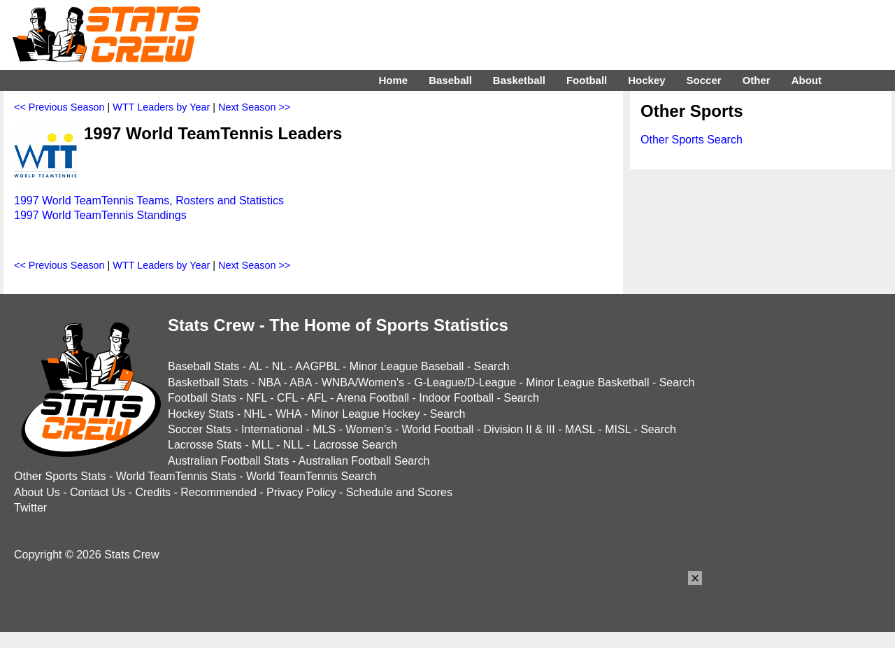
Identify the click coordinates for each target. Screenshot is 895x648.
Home (393, 80)
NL (279, 366)
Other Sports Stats (60, 476)
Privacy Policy (301, 492)
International (272, 429)
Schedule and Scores (399, 492)
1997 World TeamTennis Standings (100, 215)
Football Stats (202, 398)
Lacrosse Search (355, 445)
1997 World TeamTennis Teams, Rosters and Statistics (149, 200)
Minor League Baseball (407, 366)
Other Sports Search (691, 140)
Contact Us (97, 492)
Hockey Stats (201, 414)
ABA (300, 382)
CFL (287, 398)
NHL (254, 414)
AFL (317, 398)
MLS (324, 429)
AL (255, 366)
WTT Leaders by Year (161, 107)
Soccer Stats (199, 429)
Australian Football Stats (228, 461)
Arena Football (372, 398)
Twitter (30, 508)
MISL (618, 429)
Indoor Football (456, 398)
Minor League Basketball (587, 382)
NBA (269, 382)
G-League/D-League (465, 382)
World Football (437, 429)
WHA (288, 414)
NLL (293, 445)
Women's (368, 429)
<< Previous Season (59, 107)
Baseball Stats (203, 366)
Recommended (218, 492)
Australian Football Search (364, 461)
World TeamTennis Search (311, 476)
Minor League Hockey (365, 414)
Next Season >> (254, 107)
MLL (262, 445)
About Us (37, 492)
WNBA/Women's (363, 382)
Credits (153, 492)
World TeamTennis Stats (176, 476)
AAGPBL (317, 366)
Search (492, 366)
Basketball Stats (208, 382)
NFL (256, 398)
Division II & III (519, 429)
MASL (580, 429)
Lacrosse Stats (205, 445)
